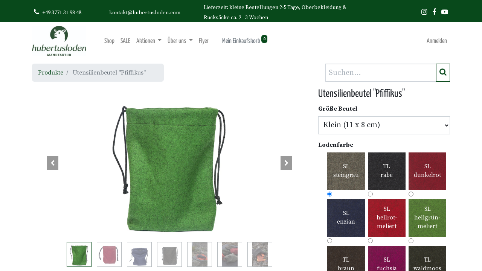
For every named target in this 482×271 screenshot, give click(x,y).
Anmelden (437, 41)
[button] (52, 163)
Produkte (50, 72)
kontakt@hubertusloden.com (144, 12)
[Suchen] (443, 73)
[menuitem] (109, 41)
